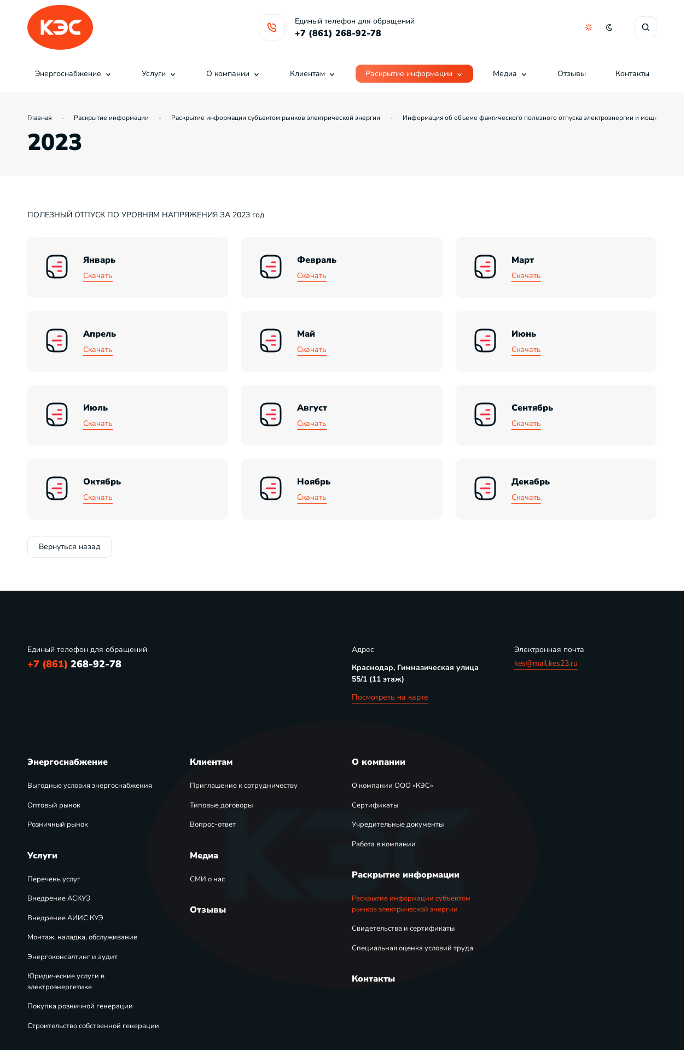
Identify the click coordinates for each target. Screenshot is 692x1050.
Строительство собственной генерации (93, 1026)
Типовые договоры (221, 805)
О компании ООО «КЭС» (392, 786)
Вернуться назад (69, 546)
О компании (233, 73)
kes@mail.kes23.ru (546, 663)
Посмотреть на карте (390, 697)
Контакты (632, 73)
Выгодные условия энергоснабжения (89, 786)
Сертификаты (375, 805)
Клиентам (313, 73)
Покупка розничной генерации (80, 1006)
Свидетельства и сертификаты (403, 928)
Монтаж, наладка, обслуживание (82, 937)
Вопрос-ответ (213, 824)
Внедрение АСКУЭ (59, 898)
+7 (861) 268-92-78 (338, 33)
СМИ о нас (207, 879)
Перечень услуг (53, 879)
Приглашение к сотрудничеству (244, 786)
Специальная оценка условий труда (412, 948)
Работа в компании (384, 844)
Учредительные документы (398, 824)
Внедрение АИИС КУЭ (65, 918)
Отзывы (571, 73)
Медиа (510, 73)
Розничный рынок (57, 824)
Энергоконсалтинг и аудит (72, 957)
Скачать (98, 275)
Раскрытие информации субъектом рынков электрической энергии (411, 903)
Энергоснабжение (73, 73)
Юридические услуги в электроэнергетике (65, 981)
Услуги (159, 73)
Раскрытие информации (414, 73)
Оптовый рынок (53, 805)
